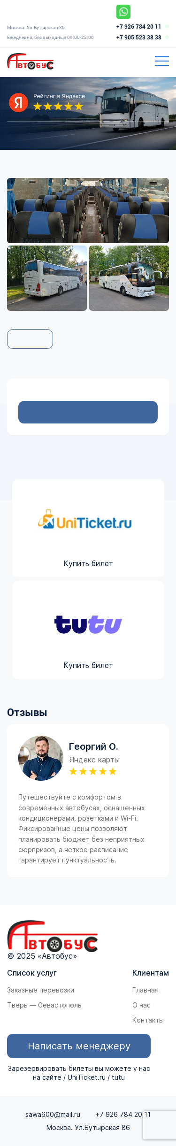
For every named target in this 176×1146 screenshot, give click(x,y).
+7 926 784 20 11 (138, 26)
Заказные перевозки (40, 990)
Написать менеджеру (79, 1046)
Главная (145, 990)
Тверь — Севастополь (44, 1005)
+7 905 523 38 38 (138, 37)
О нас (141, 1005)
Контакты (148, 1020)
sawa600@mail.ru (52, 1114)
